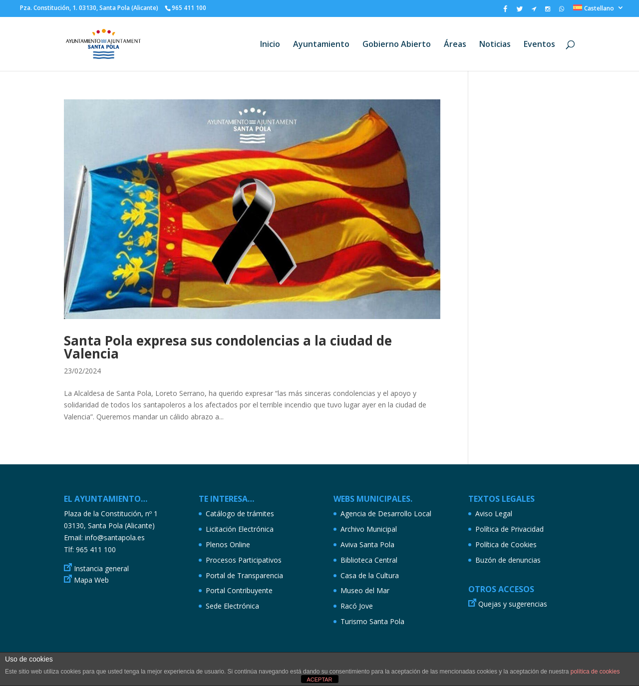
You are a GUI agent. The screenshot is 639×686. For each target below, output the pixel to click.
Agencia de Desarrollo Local (385, 513)
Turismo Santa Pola (372, 621)
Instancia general (101, 568)
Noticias (495, 44)
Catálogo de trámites (240, 513)
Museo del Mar (364, 590)
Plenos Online (228, 544)
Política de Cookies (506, 544)
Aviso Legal (493, 513)
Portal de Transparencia (244, 575)
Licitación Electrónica (240, 529)
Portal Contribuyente (239, 590)
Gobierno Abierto (396, 44)
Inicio (270, 44)
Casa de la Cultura (369, 575)
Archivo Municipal (368, 529)
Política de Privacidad (509, 529)
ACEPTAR (319, 680)
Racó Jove (356, 606)
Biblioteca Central (368, 560)
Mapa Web (91, 580)
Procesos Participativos (244, 560)
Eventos (539, 44)
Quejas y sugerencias (512, 604)
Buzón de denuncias (508, 560)
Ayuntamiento (321, 44)
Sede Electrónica (232, 606)
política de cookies (595, 671)
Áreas (455, 44)
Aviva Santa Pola (367, 544)
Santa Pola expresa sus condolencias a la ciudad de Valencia (228, 347)
